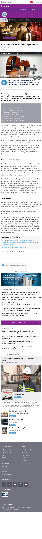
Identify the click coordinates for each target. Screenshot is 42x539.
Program (23, 9)
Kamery (39, 9)
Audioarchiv (31, 9)
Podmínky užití (21, 534)
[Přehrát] (4, 82)
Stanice (4, 482)
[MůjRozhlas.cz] (37, 53)
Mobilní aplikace (7, 501)
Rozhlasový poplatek (28, 490)
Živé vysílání (5, 493)
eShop (4, 485)
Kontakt (24, 487)
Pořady (21, 20)
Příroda (4, 20)
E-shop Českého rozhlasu (12, 382)
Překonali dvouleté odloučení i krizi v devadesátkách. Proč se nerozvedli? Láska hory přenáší (25, 319)
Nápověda (25, 480)
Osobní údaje (11, 534)
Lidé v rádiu (25, 482)
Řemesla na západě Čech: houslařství (14, 247)
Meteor (3, 49)
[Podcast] (35, 78)
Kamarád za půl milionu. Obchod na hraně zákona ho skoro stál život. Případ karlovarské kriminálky (24, 294)
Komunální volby (7, 480)
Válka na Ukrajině (7, 477)
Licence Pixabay (19, 76)
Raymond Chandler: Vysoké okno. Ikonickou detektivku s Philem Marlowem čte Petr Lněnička (24, 311)
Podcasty (5, 499)
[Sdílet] (39, 78)
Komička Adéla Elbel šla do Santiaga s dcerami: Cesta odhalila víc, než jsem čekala (23, 302)
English (29, 534)
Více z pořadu (7, 344)
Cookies (3, 534)
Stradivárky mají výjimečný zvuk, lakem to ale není (18, 240)
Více (28, 20)
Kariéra (24, 485)
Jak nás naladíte (27, 477)
